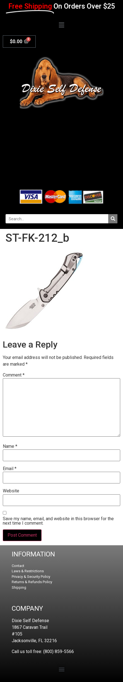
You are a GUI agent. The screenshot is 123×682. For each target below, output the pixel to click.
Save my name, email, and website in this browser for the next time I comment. (58, 521)
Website (11, 491)
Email (9, 468)
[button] (61, 25)
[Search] (112, 218)
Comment (14, 375)
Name (10, 446)
